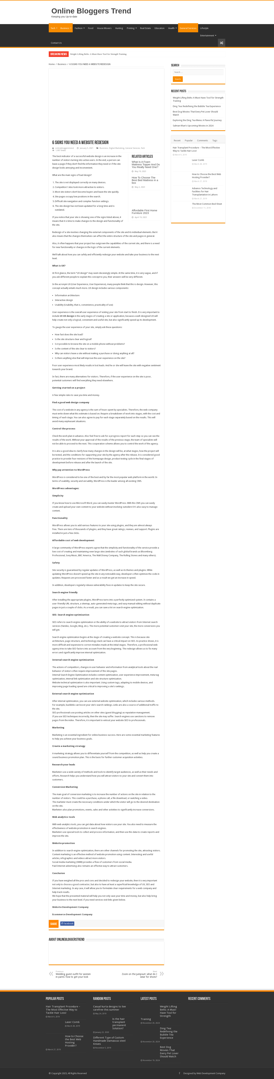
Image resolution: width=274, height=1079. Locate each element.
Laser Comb (198, 160)
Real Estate (145, 28)
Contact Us (56, 43)
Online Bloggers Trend (91, 11)
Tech (53, 28)
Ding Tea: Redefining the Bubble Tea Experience (197, 106)
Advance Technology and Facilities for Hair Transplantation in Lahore (205, 191)
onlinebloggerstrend (64, 148)
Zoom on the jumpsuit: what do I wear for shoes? (139, 974)
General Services (188, 28)
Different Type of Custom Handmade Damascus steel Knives (109, 1040)
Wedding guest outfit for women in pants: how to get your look (74, 974)
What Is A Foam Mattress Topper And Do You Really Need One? (146, 164)
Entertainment (207, 35)
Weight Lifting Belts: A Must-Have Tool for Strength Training (98, 54)
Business (64, 28)
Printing (131, 28)
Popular (189, 140)
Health (171, 28)
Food (90, 28)
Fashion (78, 28)
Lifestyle (204, 28)
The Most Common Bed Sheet (207, 204)
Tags (214, 140)
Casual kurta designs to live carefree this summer (109, 1008)
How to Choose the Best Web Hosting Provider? (74, 1041)
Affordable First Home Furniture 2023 (144, 211)
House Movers (104, 28)
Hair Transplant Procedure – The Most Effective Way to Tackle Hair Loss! (63, 1009)
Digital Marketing (116, 148)
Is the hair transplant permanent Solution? (119, 1023)
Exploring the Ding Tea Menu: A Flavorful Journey (197, 120)
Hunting (119, 28)
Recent (177, 140)
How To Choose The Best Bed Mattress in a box (145, 180)
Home (52, 64)
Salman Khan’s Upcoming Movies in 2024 (193, 125)
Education (159, 28)
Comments (202, 140)
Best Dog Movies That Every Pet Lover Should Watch (169, 1051)
